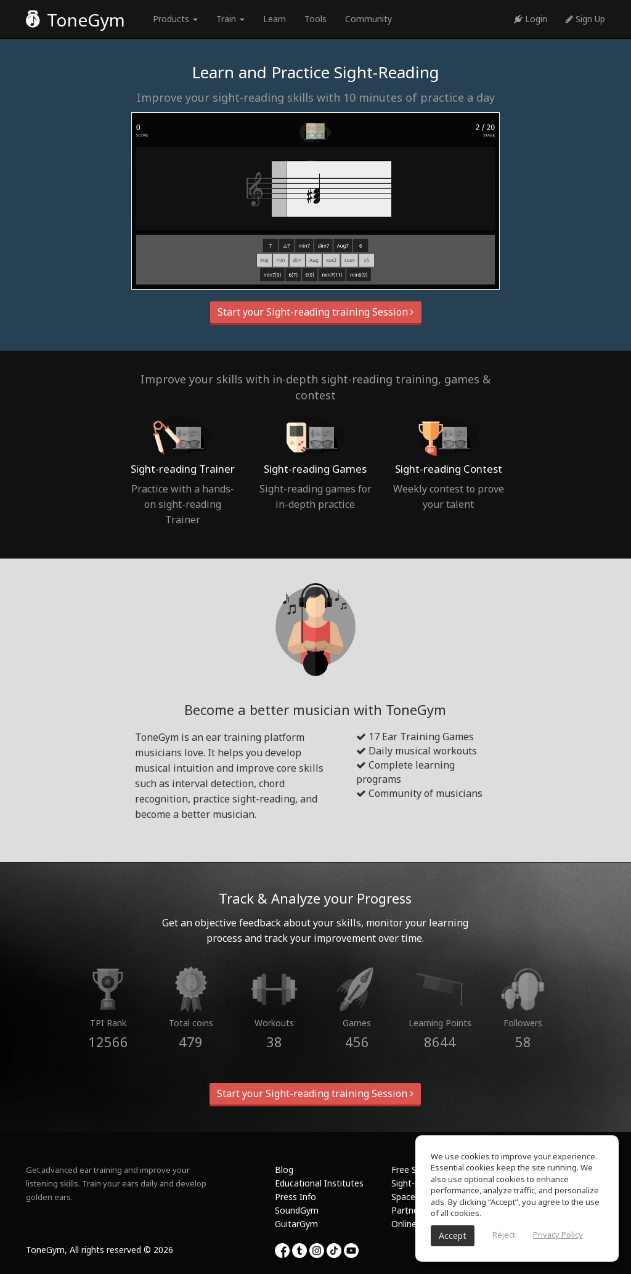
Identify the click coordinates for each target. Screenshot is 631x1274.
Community (368, 19)
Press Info (295, 1197)
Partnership (414, 1210)
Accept (452, 1235)
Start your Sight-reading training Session (316, 312)
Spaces (405, 1197)
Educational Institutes (319, 1183)
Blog (284, 1169)
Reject (503, 1234)
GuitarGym (296, 1224)
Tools (315, 19)
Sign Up (585, 19)
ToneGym (75, 19)
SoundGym (297, 1210)
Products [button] (175, 19)
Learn (274, 19)
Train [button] (230, 19)
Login (530, 19)
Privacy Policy (558, 1234)
